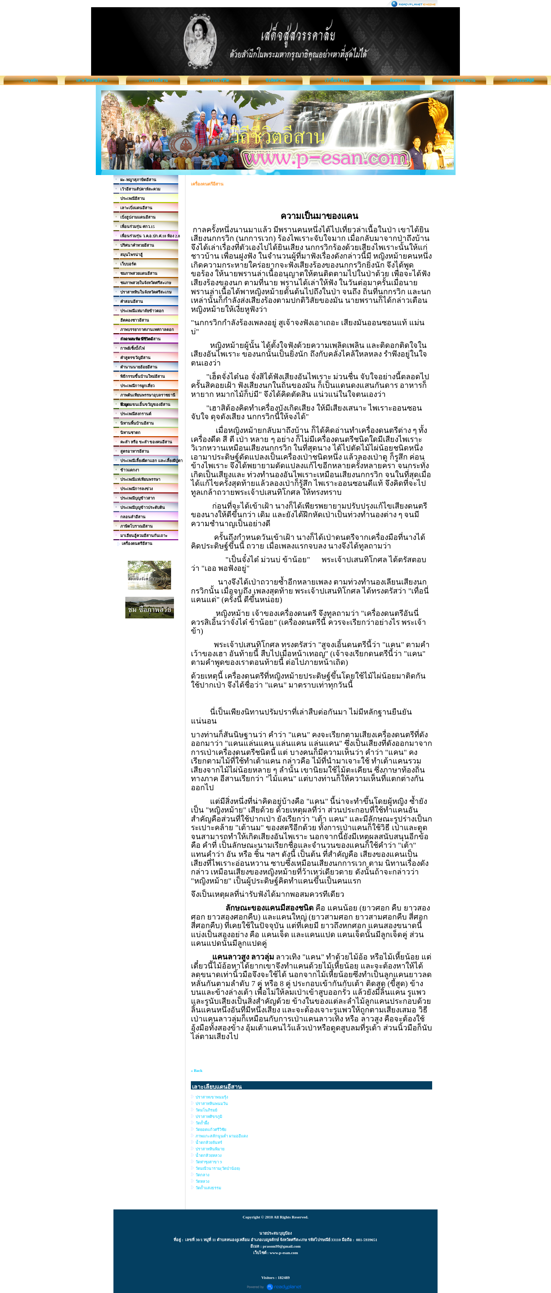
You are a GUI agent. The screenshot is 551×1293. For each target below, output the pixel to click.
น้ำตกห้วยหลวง (208, 1155)
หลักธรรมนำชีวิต (214, 80)
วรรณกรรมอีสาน (153, 80)
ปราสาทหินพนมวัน (212, 1103)
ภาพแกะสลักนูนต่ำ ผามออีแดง (222, 1136)
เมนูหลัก (30, 80)
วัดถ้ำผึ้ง (202, 1123)
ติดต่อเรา (398, 80)
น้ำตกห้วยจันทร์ (209, 1142)
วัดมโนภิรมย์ (206, 1110)
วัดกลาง (202, 1175)
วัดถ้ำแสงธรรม (208, 1188)
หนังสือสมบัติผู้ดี (520, 80)
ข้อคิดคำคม (275, 80)
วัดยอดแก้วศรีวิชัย (211, 1129)
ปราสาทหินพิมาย (210, 1149)
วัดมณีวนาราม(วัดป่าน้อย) (218, 1168)
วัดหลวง (202, 1181)
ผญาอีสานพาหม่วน (459, 80)
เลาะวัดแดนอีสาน (91, 80)
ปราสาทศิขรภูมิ (209, 1116)
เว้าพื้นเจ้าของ (337, 80)
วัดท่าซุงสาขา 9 (209, 1162)
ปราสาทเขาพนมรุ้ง (212, 1097)
